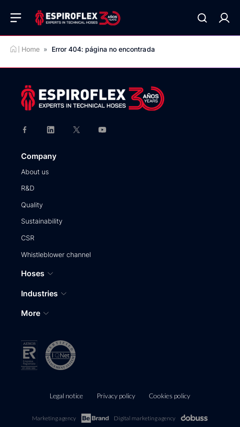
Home (31, 49)
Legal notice (66, 396)
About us (35, 172)
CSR (27, 238)
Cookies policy (169, 396)
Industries (44, 293)
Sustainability (42, 221)
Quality (32, 205)
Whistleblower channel (56, 254)
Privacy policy (116, 396)
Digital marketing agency (161, 418)
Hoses (37, 273)
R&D (27, 188)
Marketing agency (70, 418)
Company (38, 156)
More (35, 313)
